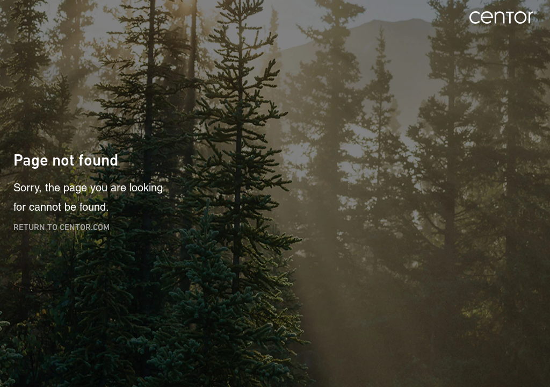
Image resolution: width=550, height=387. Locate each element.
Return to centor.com (61, 227)
